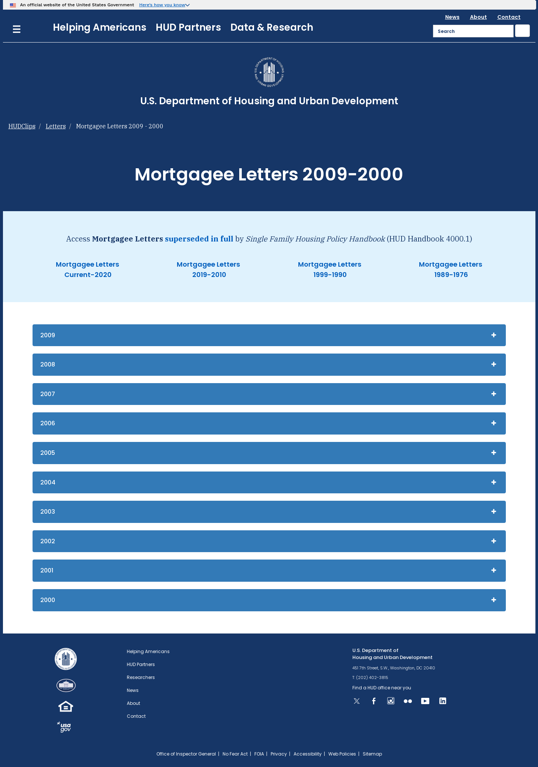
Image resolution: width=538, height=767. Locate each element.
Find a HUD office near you (381, 688)
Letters (56, 126)
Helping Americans (99, 27)
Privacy (279, 754)
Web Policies (342, 754)
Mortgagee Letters (87, 264)
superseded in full (199, 239)
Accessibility (308, 754)
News (452, 17)
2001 (46, 570)
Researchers (141, 677)
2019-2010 (208, 274)
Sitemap (372, 754)
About (478, 17)
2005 (47, 453)
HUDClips (22, 126)
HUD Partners (188, 27)
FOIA (259, 754)
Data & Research (271, 27)
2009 (47, 335)
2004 (47, 482)
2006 (47, 423)
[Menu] (17, 28)
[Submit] (522, 30)
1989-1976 (450, 274)
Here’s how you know (162, 4)
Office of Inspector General (186, 754)
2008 (47, 364)
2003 (47, 511)
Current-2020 (87, 274)
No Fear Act (235, 754)
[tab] (269, 335)
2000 (47, 600)
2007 (47, 394)
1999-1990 (329, 274)
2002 (47, 541)
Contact (509, 17)
